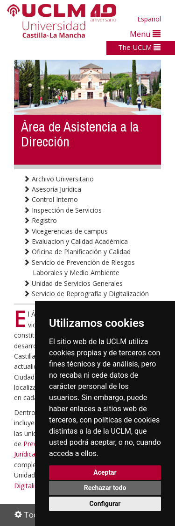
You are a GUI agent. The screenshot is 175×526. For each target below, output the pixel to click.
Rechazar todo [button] (105, 487)
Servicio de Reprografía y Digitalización (86, 293)
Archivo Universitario (58, 178)
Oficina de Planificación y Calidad (77, 251)
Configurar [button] (105, 503)
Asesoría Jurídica (52, 189)
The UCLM (139, 47)
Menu (145, 33)
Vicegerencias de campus (65, 231)
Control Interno (50, 199)
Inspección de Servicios (62, 210)
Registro (40, 220)
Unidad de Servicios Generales (73, 283)
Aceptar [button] (105, 472)
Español (149, 18)
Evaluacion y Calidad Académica (75, 241)
